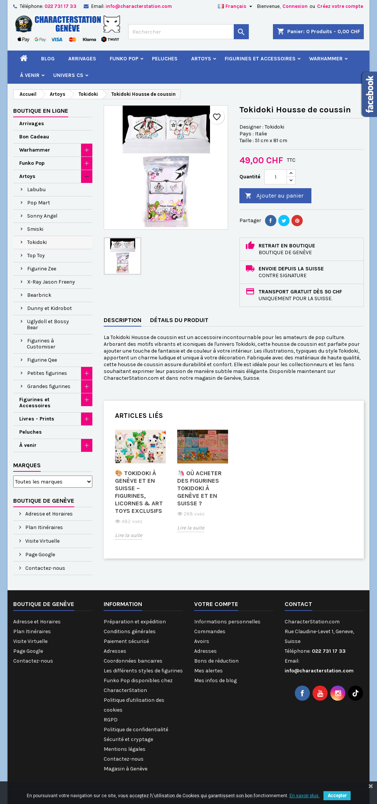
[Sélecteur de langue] (236, 6)
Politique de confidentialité (136, 729)
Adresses (115, 651)
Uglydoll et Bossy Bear (48, 324)
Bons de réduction (216, 661)
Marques (27, 465)
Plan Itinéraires (43, 527)
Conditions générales (130, 631)
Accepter (337, 795)
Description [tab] (122, 320)
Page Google (39, 554)
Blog (48, 58)
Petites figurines (47, 373)
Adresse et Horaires (48, 514)
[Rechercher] (188, 31)
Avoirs (201, 641)
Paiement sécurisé (126, 641)
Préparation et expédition (135, 621)
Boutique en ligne (40, 110)
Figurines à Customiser (41, 344)
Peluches (165, 58)
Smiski (35, 229)
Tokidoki (37, 242)
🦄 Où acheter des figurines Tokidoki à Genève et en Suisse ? (199, 488)
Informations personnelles (227, 621)
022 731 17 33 (60, 6)
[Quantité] (275, 176)
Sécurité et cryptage (128, 739)
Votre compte (216, 604)
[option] (140, 490)
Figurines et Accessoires (260, 58)
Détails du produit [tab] (179, 320)
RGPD (111, 720)
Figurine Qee (42, 360)
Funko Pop (124, 58)
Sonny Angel (42, 216)
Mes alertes (208, 670)
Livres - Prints (36, 419)
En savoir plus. (305, 795)
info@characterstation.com (139, 6)
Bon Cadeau (34, 136)
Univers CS (68, 75)
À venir (30, 75)
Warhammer (326, 58)
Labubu (36, 189)
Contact (298, 604)
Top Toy (36, 255)
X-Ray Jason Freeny (51, 282)
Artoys (201, 58)
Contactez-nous (44, 568)
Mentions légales (125, 749)
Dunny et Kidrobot (49, 308)
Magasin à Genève (125, 769)
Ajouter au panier (274, 196)
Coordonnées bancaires (133, 661)
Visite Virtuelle (42, 541)
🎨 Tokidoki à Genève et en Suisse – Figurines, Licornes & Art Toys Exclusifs (139, 492)
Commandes (209, 631)
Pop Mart (38, 202)
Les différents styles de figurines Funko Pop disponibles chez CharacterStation (143, 680)
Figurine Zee (41, 268)
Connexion (295, 6)
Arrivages (82, 58)
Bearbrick (39, 295)
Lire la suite (128, 535)
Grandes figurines (48, 386)
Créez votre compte (340, 6)
